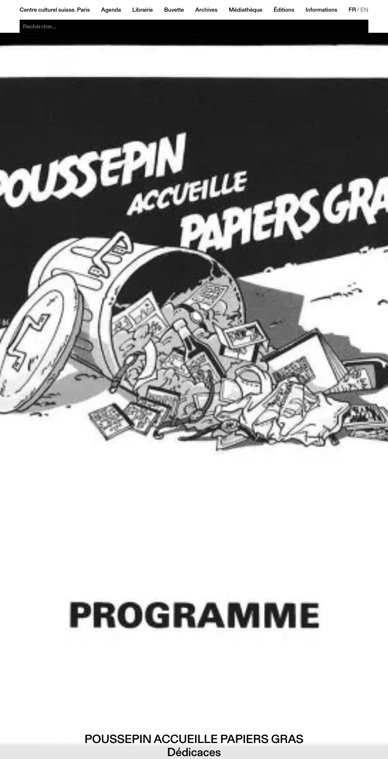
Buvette (174, 10)
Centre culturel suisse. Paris (55, 10)
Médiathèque (245, 10)
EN (364, 10)
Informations (321, 10)
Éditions (284, 10)
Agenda (111, 10)
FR (352, 10)
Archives (206, 10)
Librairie (142, 10)
